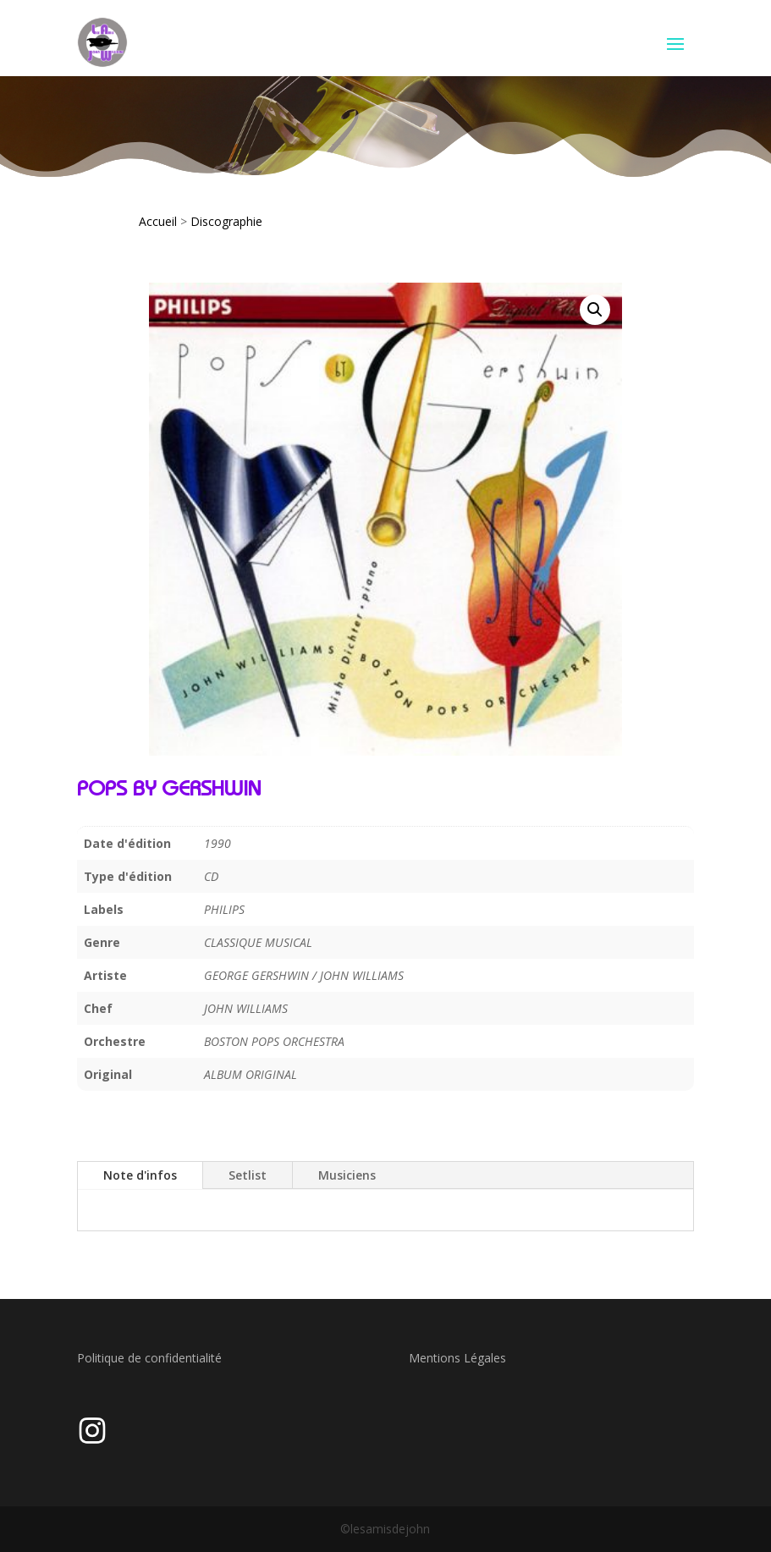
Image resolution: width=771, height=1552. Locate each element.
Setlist (248, 1175)
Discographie (226, 221)
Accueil (158, 221)
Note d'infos (140, 1175)
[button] (595, 309)
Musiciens (347, 1175)
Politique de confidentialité (149, 1358)
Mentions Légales (457, 1358)
